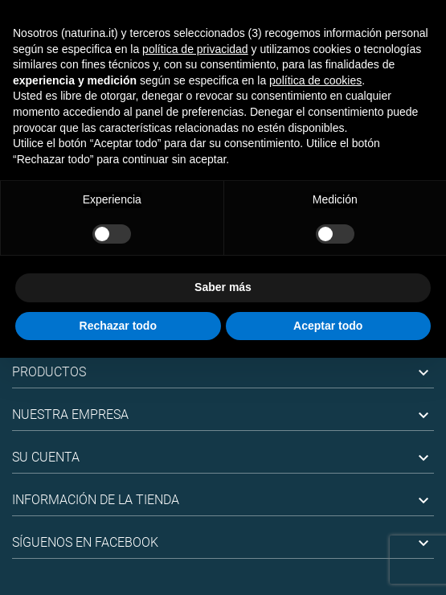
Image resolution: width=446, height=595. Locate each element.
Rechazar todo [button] (118, 325)
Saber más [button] (223, 287)
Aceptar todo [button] (327, 325)
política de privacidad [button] (195, 49)
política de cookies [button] (315, 80)
